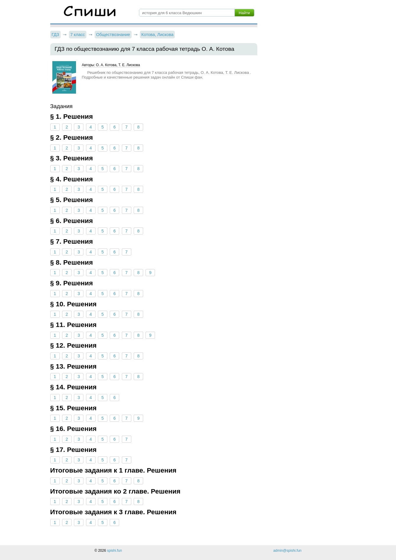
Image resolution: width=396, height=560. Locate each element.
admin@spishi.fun (287, 550)
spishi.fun (114, 550)
